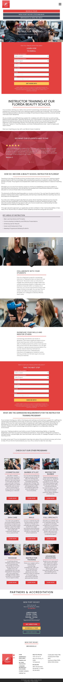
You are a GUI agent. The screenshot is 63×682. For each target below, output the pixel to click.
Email (16, 77)
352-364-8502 (36, 669)
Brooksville (31, 645)
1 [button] (29, 161)
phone (16, 72)
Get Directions (31, 623)
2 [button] (31, 161)
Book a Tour (31, 11)
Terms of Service (35, 680)
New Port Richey (31, 641)
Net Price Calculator (22, 662)
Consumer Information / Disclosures (22, 667)
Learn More (12, 497)
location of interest (20, 54)
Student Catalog (24, 670)
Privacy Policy (27, 680)
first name (17, 63)
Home (20, 654)
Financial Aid (22, 659)
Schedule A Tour (31, 627)
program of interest (20, 58)
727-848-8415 (31, 607)
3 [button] (33, 161)
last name (17, 67)
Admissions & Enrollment (22, 656)
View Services (31, 631)
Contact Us (22, 672)
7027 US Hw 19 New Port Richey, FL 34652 (38, 657)
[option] (31, 150)
